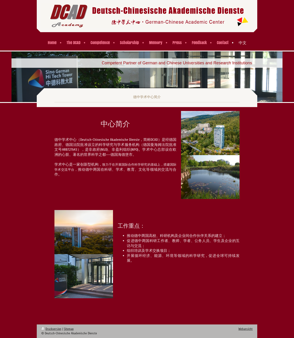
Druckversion (51, 329)
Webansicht (245, 329)
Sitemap (69, 329)
